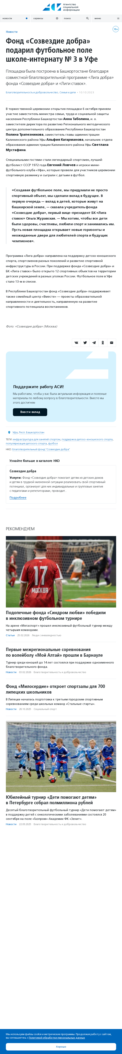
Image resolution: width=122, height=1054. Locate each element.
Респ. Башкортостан (31, 432)
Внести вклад (30, 412)
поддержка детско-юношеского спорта (87, 439)
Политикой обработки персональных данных (57, 1037)
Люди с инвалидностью (46, 635)
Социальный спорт (45, 709)
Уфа (15, 432)
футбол (53, 443)
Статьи (10, 635)
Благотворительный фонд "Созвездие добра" (41, 449)
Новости (11, 31)
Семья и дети (68, 92)
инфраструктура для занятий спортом (36, 439)
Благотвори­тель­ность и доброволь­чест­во (32, 92)
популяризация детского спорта (26, 443)
